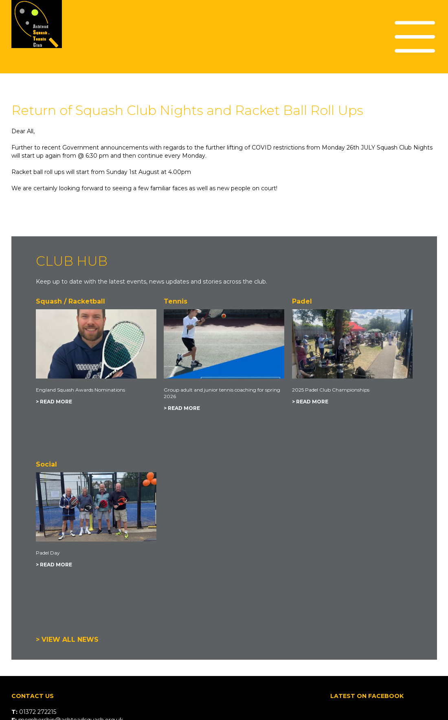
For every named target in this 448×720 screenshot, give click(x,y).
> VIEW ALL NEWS (67, 639)
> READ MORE (54, 402)
